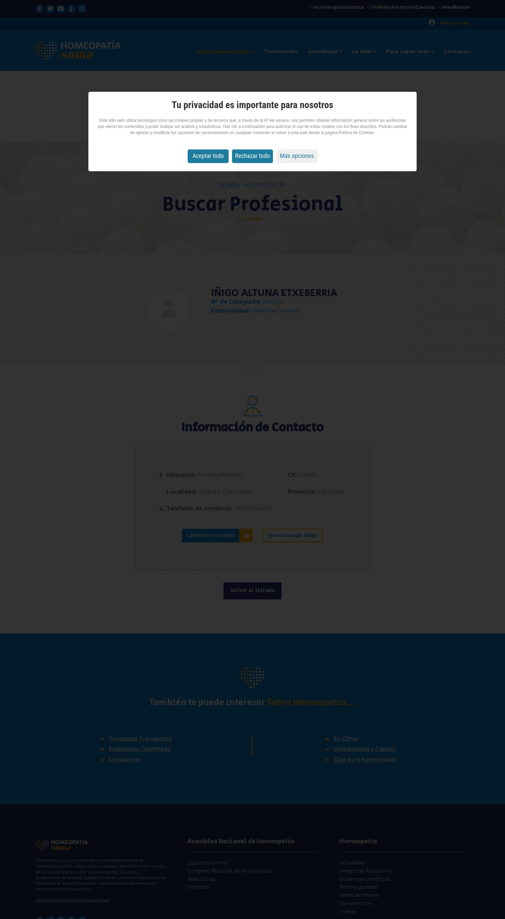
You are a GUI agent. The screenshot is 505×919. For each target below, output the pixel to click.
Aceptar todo (208, 155)
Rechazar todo (252, 155)
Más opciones (297, 155)
